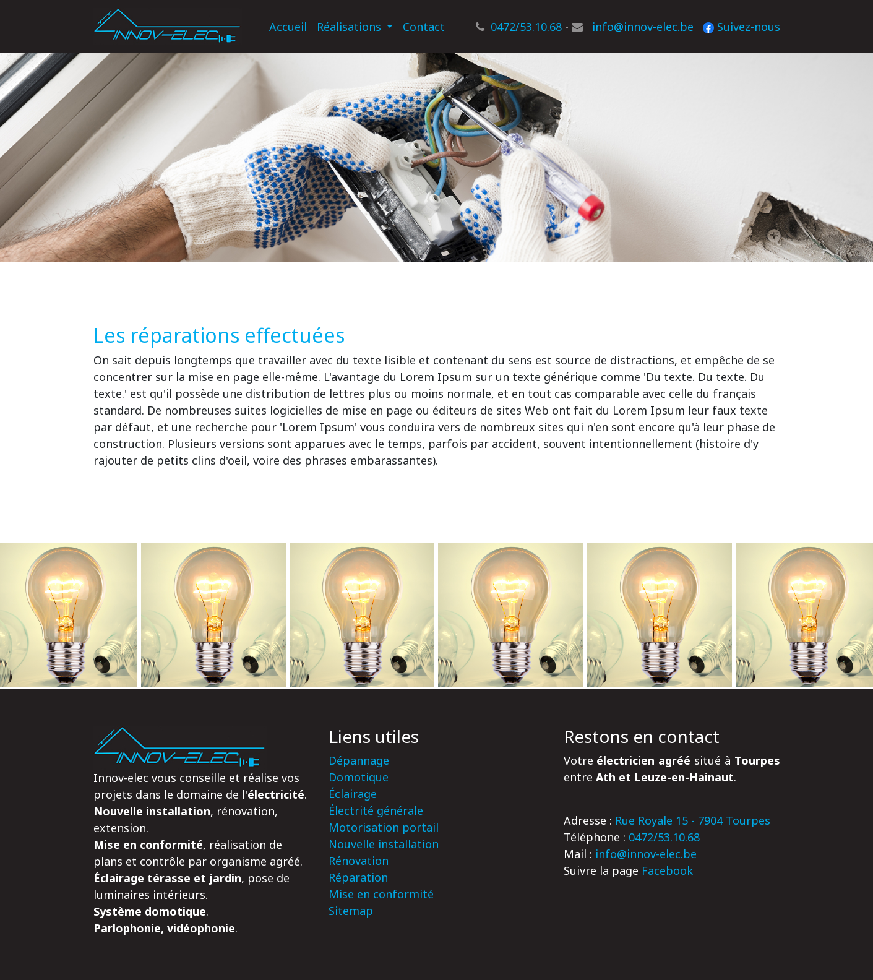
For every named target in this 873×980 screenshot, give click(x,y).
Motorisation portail (384, 827)
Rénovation (359, 860)
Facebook (667, 870)
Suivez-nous (741, 26)
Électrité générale (376, 810)
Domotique (359, 777)
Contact (424, 26)
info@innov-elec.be (643, 26)
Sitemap (351, 910)
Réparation (358, 877)
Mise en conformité (381, 894)
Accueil (290, 26)
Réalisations (350, 26)
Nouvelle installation (384, 843)
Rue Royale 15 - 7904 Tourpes (692, 820)
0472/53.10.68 (526, 26)
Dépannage (359, 760)
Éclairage (353, 793)
